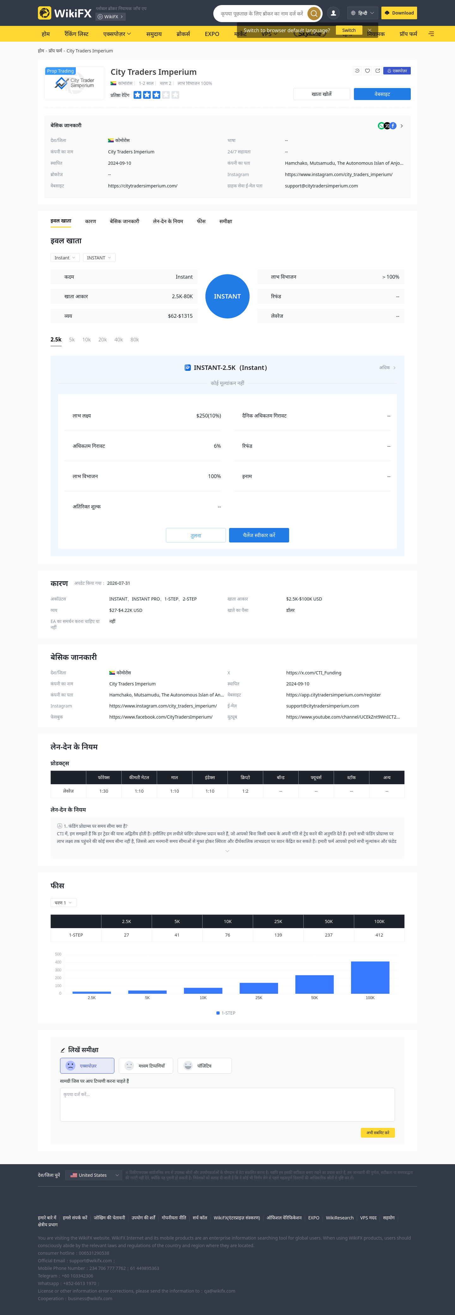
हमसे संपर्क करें (75, 1218)
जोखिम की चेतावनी (109, 1218)
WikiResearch (340, 1218)
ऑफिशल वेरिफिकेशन (284, 1218)
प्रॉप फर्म (55, 51)
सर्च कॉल (200, 1218)
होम (41, 51)
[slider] (156, 95)
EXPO (313, 1218)
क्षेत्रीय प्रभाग (48, 1225)
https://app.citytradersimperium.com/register (333, 695)
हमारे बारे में (47, 1218)
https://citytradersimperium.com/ (143, 186)
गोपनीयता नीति (174, 1218)
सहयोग (389, 1218)
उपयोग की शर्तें (143, 1218)
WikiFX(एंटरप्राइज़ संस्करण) (237, 1218)
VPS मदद (368, 1218)
